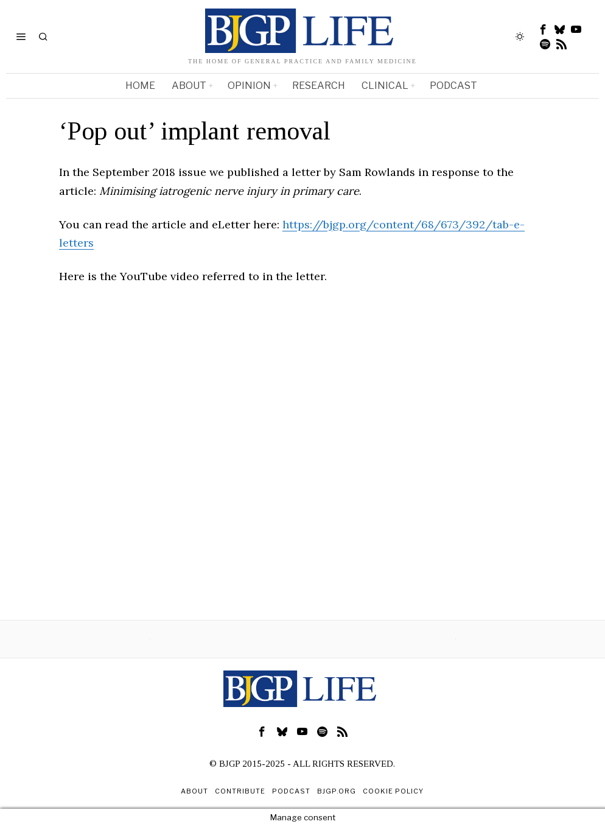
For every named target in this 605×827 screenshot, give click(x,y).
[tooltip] (543, 29)
